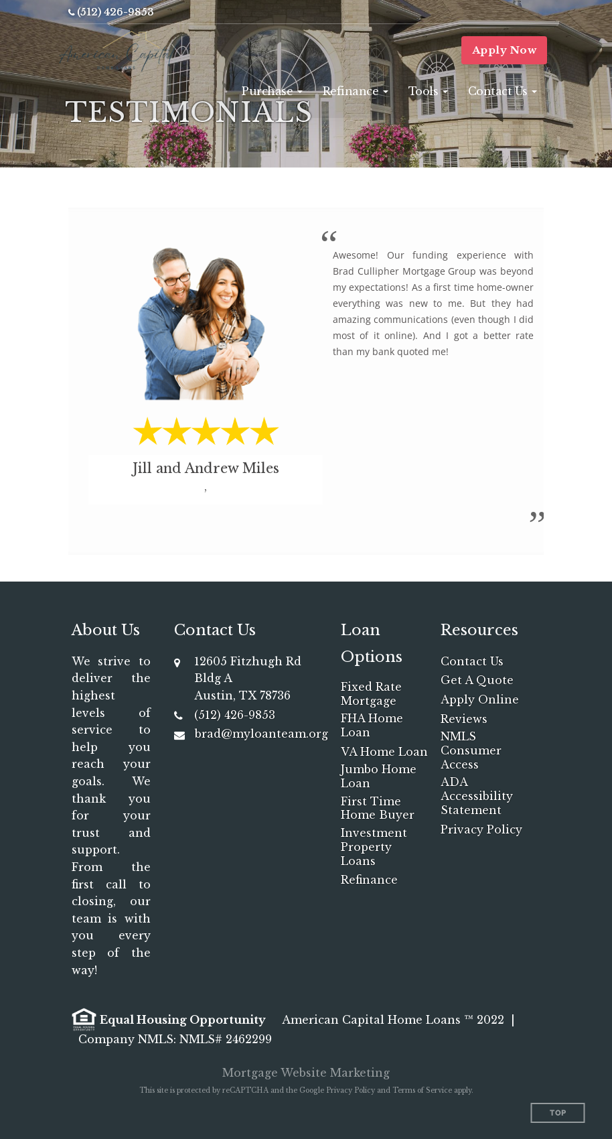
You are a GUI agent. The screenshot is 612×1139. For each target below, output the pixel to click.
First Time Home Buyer (377, 808)
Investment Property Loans (374, 847)
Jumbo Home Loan (378, 776)
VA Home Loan (384, 751)
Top (558, 1113)
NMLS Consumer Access (471, 750)
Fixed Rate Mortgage (371, 694)
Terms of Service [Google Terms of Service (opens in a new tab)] (422, 1090)
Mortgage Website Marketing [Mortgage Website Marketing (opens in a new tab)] (306, 1072)
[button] (272, 91)
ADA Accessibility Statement (477, 796)
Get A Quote (477, 680)
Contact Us (472, 661)
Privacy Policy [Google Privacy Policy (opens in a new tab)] (350, 1090)
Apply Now (504, 50)
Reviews (464, 719)
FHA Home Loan (372, 725)
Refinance (369, 879)
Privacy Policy (481, 829)
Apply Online (480, 699)
